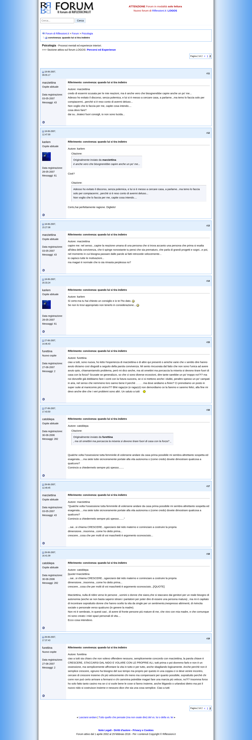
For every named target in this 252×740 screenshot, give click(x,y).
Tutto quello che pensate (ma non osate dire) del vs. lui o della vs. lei (136, 717)
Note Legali (104, 730)
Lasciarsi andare (88, 717)
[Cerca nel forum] (57, 20)
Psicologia (87, 33)
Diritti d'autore (122, 730)
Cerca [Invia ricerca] (80, 20)
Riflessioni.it (159, 10)
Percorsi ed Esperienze (101, 49)
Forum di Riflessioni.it (57, 33)
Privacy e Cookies (143, 730)
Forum (75, 33)
